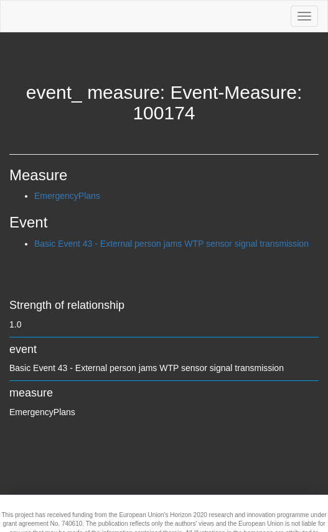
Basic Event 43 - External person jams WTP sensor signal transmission (171, 244)
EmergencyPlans (67, 196)
